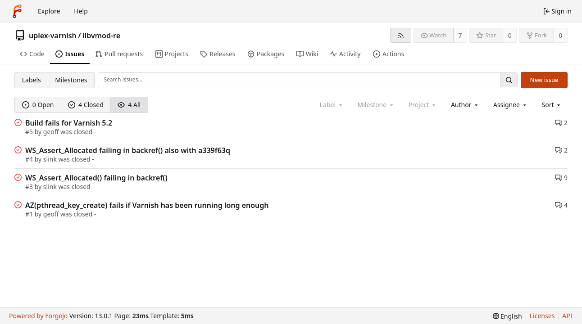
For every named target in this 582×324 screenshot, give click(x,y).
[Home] (17, 11)
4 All (129, 104)
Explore (49, 11)
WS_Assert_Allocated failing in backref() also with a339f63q (127, 150)
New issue (544, 80)
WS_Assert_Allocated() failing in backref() (96, 177)
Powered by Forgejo (38, 315)
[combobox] (465, 104)
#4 (30, 159)
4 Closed (86, 104)
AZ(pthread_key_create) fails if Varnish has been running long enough (147, 205)
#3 (30, 186)
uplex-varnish (53, 35)
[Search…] (509, 79)
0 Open (38, 104)
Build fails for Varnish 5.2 (68, 122)
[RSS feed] (400, 35)
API (567, 315)
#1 (30, 214)
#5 (30, 131)
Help (81, 11)
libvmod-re (101, 35)
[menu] (552, 104)
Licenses (542, 315)
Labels (31, 80)
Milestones (71, 80)
